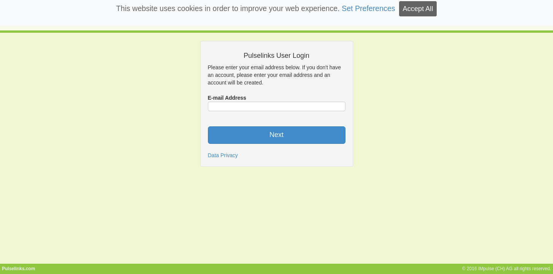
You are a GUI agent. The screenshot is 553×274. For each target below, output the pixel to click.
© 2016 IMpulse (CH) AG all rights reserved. (506, 268)
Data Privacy (223, 155)
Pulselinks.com (18, 268)
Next (276, 135)
